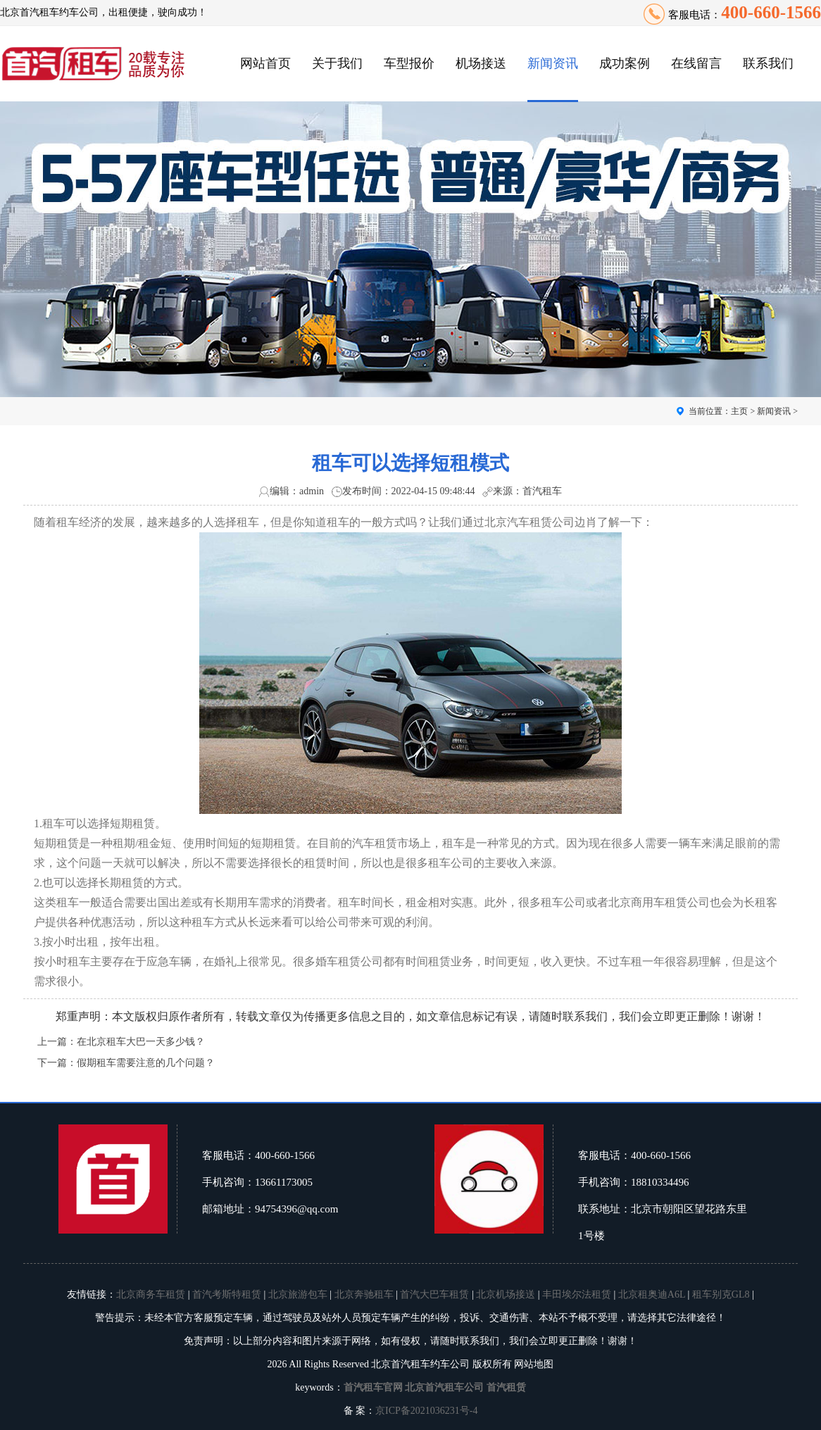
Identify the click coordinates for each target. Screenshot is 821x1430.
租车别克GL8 (721, 1294)
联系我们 (768, 63)
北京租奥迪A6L (651, 1294)
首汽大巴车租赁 (434, 1294)
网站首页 (265, 63)
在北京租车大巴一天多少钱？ (141, 1041)
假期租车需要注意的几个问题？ (146, 1063)
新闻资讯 (552, 63)
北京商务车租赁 (150, 1294)
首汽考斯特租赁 (226, 1294)
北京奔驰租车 (364, 1294)
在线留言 (696, 63)
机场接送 (481, 63)
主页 (739, 411)
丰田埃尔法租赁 (576, 1294)
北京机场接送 (505, 1294)
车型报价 (409, 63)
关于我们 (337, 63)
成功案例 (624, 63)
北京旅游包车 (297, 1294)
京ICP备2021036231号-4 (426, 1410)
